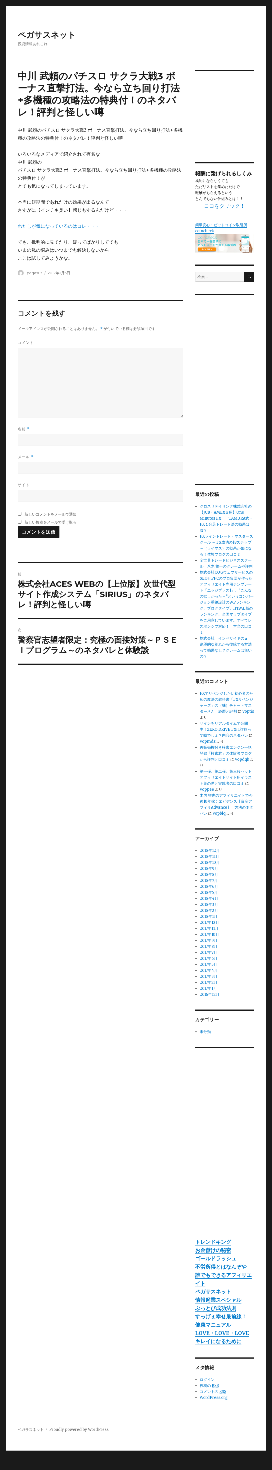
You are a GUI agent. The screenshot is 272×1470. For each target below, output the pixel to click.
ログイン (207, 1379)
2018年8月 (209, 874)
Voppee (207, 789)
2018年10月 (210, 862)
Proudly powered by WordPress (79, 1429)
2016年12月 (209, 994)
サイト (24, 484)
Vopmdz (207, 741)
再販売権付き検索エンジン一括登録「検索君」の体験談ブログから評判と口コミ (226, 753)
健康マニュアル (213, 1324)
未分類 (205, 1031)
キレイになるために (218, 1341)
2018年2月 (209, 910)
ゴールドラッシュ (215, 1258)
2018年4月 (209, 898)
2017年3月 (208, 976)
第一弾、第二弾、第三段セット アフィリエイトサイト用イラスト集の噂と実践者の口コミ (227, 777)
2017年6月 (208, 958)
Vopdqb (242, 759)
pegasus (35, 273)
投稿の (209, 1385)
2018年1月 (208, 916)
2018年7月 (209, 880)
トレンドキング (213, 1242)
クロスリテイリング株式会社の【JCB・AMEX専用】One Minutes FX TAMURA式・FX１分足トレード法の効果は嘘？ (226, 518)
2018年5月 (209, 892)
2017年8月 (208, 946)
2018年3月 (209, 904)
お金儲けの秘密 (213, 1250)
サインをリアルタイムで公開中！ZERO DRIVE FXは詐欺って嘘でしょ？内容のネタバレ (225, 729)
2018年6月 (209, 886)
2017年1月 (208, 988)
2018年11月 (209, 856)
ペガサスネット (47, 35)
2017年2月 (208, 982)
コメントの (213, 1391)
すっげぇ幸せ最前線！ (221, 1316)
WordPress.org (214, 1397)
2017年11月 (209, 928)
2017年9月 (208, 940)
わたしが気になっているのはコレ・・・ (59, 226)
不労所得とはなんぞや (221, 1266)
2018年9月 (209, 868)
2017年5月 (208, 964)
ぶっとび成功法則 (215, 1308)
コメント (26, 342)
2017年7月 (208, 952)
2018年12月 (210, 850)
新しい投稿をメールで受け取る (51, 522)
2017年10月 (209, 934)
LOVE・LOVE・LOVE (222, 1333)
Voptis (248, 711)
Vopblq (219, 813)
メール (25, 456)
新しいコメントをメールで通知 (51, 514)
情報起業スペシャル (218, 1300)
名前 (23, 428)
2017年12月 (209, 922)
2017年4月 (209, 970)
